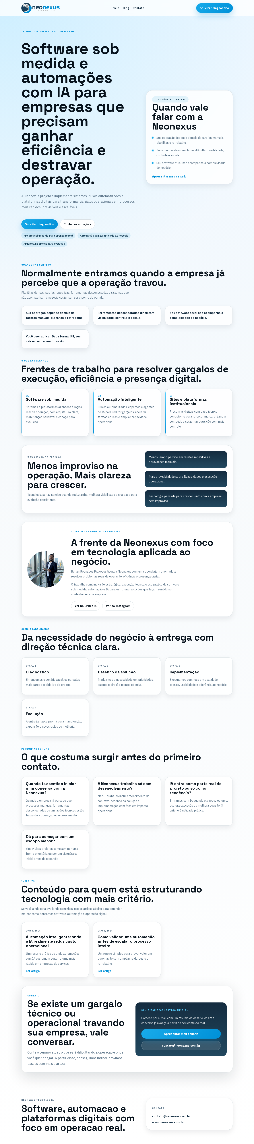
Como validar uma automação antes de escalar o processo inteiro (126, 941)
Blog (126, 8)
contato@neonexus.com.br (181, 1045)
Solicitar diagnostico (214, 8)
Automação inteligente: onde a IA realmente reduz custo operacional (53, 941)
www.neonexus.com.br (168, 1122)
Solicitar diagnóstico (39, 224)
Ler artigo (33, 971)
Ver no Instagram (118, 606)
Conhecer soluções (77, 224)
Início (115, 8)
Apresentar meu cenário (169, 176)
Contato (138, 8)
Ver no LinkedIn (85, 606)
